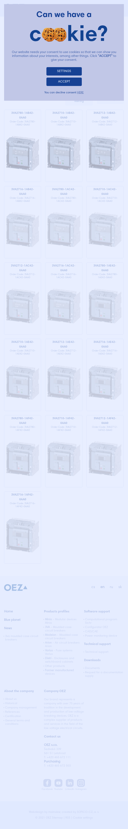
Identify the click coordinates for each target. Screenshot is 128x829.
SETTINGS (64, 71)
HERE (80, 92)
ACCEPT (64, 81)
